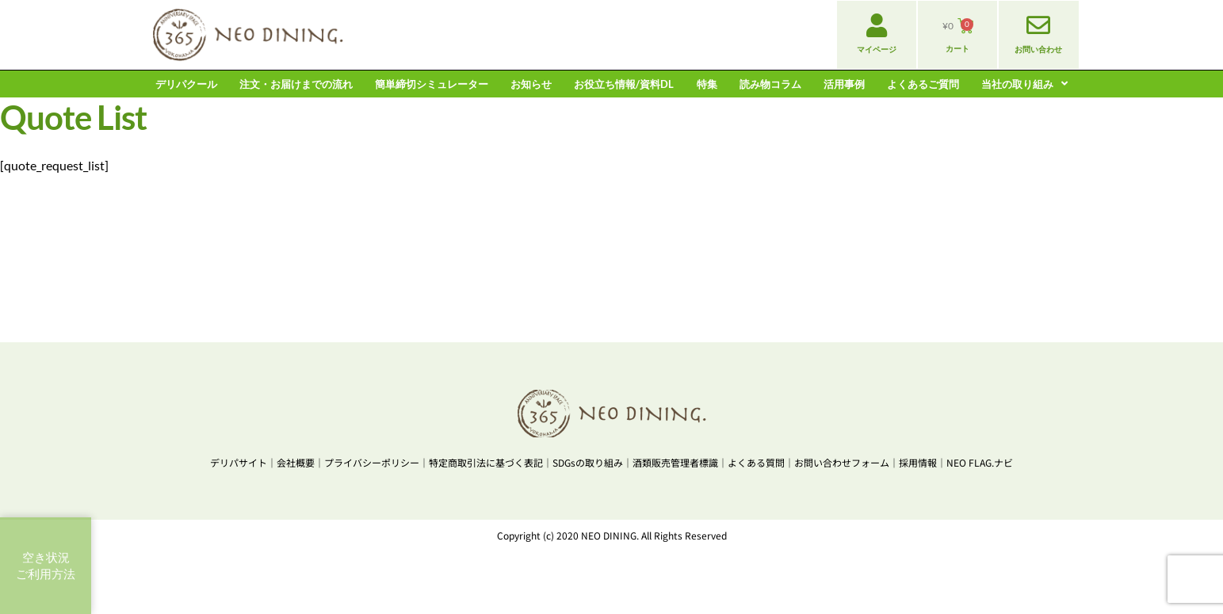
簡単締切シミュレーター (431, 84)
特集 (707, 84)
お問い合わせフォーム (841, 462)
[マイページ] (877, 25)
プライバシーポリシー (371, 462)
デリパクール (186, 84)
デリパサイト (238, 462)
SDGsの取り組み (587, 462)
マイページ (876, 49)
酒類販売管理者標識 (675, 462)
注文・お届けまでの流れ (296, 84)
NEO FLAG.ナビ (979, 462)
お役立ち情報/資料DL (624, 84)
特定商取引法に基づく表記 (486, 462)
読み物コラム (770, 84)
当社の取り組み (1024, 84)
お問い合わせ (1038, 49)
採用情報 (918, 462)
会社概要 (296, 462)
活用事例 (844, 84)
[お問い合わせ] (1038, 25)
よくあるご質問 (923, 84)
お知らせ (531, 84)
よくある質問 (756, 462)
